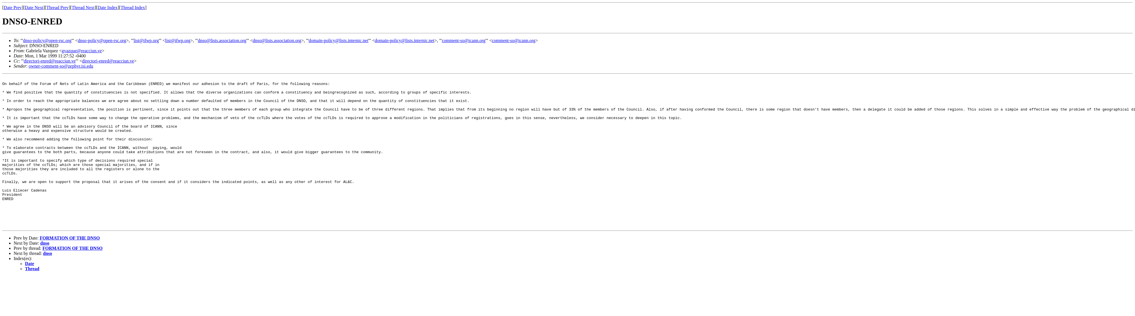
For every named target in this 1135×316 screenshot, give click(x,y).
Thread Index (133, 7)
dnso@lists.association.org (222, 40)
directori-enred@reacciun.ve (50, 61)
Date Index (108, 7)
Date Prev (13, 7)
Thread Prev (57, 7)
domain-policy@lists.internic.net (338, 40)
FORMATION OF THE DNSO (70, 267)
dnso (44, 273)
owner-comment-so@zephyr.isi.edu (61, 66)
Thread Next (83, 7)
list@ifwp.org (146, 40)
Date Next (34, 7)
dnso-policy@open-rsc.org (47, 40)
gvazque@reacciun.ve (82, 50)
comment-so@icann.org (463, 40)
